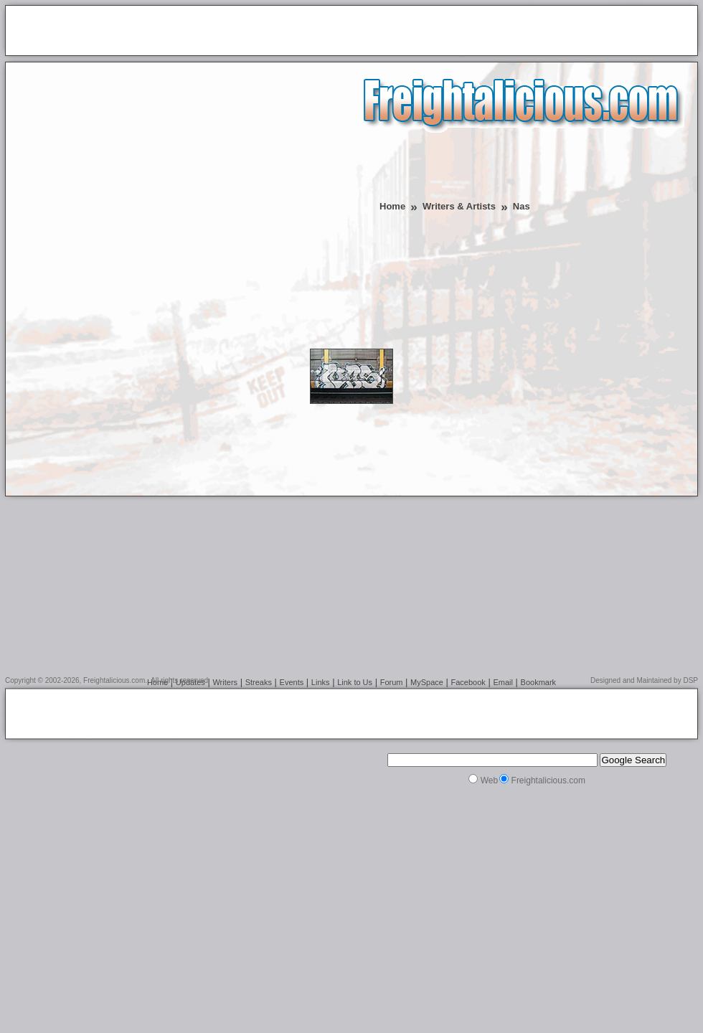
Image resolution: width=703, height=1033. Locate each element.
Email (503, 682)
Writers (224, 682)
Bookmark (539, 682)
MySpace (426, 682)
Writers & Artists (459, 206)
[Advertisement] (171, 178)
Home (392, 206)
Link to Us (354, 682)
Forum (391, 682)
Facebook (468, 682)
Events (292, 682)
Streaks (258, 682)
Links (320, 682)
